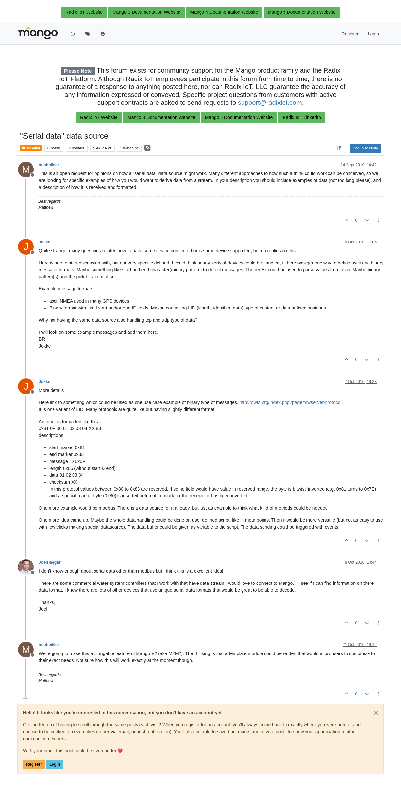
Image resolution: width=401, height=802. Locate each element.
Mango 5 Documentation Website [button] (302, 12)
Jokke (44, 242)
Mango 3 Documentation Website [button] (146, 12)
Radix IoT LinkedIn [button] (302, 117)
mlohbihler (49, 165)
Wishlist (31, 148)
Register (34, 764)
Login (54, 764)
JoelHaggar (50, 562)
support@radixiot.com (270, 102)
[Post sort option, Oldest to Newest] (339, 148)
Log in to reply (365, 148)
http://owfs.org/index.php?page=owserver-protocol (291, 402)
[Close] (375, 713)
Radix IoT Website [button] (84, 12)
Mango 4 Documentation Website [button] (224, 12)
